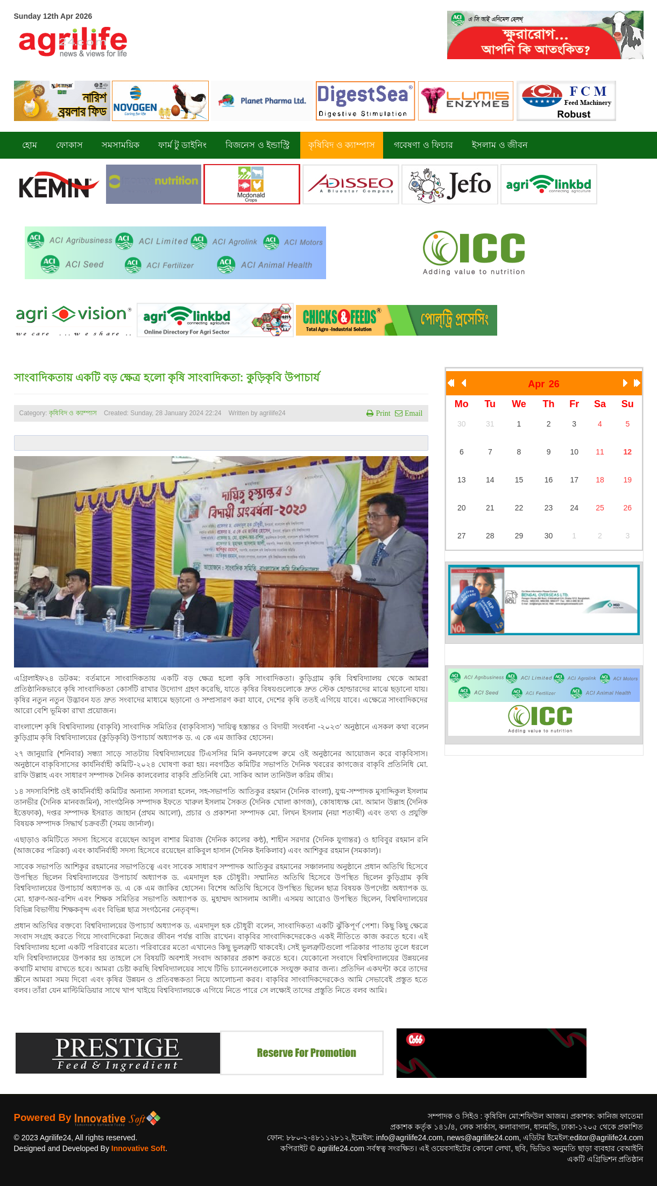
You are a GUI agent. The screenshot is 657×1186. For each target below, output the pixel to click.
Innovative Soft (138, 1148)
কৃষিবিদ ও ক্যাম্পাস (73, 413)
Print (381, 413)
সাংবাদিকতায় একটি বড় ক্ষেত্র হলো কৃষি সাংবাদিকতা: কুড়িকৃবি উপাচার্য (167, 378)
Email (412, 413)
